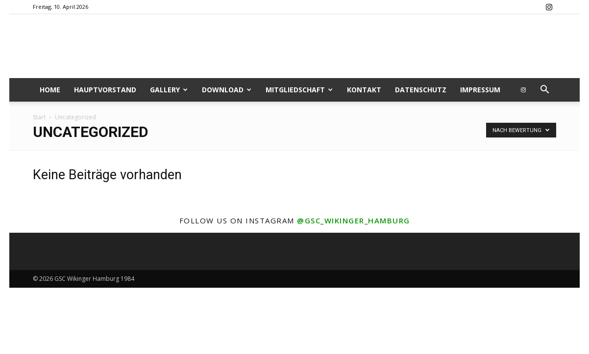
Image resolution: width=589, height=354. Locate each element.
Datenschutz (420, 89)
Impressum (480, 89)
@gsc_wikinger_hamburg (353, 220)
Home (50, 89)
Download (226, 89)
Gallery (169, 89)
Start (39, 117)
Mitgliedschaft (299, 89)
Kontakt (364, 89)
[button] (544, 90)
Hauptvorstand (105, 89)
